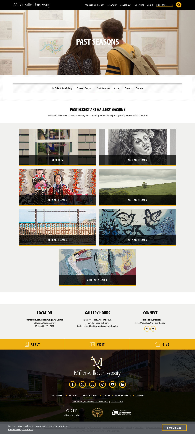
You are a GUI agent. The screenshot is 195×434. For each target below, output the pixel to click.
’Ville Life (139, 5)
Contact (140, 395)
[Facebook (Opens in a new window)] (72, 384)
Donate (139, 88)
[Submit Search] (178, 4)
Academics (112, 5)
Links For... (164, 5)
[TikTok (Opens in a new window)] (102, 384)
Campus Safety (123, 395)
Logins (106, 395)
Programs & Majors (94, 5)
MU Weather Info (71, 415)
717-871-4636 (117, 401)
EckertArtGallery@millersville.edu (150, 322)
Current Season (84, 88)
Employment (57, 395)
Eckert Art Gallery (62, 88)
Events (128, 88)
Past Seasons (103, 88)
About (150, 5)
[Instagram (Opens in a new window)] (92, 384)
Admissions (125, 5)
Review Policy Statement (20, 429)
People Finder (90, 395)
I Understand (174, 427)
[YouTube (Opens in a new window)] (112, 384)
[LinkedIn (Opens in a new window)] (122, 384)
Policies (73, 395)
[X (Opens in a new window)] (82, 384)
